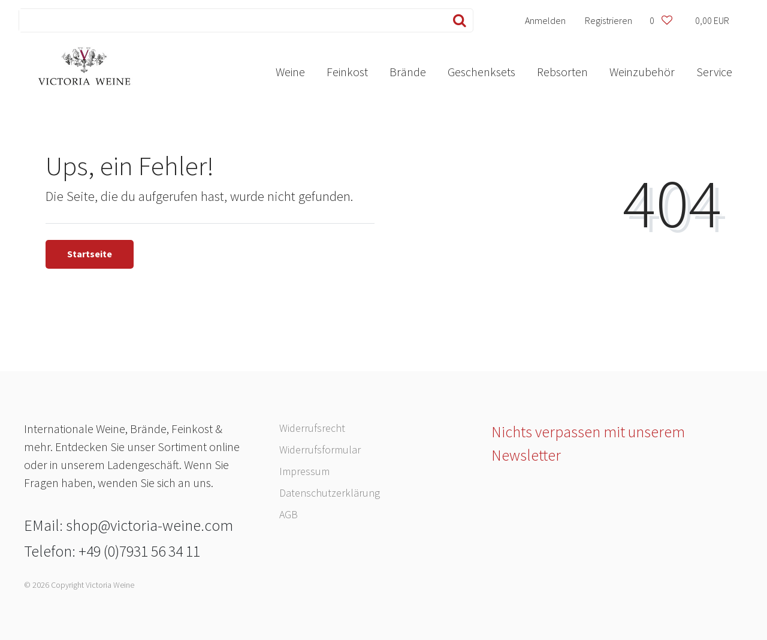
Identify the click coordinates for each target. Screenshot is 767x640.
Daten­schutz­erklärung (329, 493)
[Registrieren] (608, 20)
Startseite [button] (89, 254)
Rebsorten (562, 71)
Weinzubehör (642, 71)
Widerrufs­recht (312, 428)
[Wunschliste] (661, 20)
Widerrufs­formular (320, 449)
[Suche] (457, 20)
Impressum (304, 471)
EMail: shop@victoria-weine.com (128, 525)
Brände (407, 71)
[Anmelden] (546, 20)
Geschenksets (481, 71)
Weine (290, 71)
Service (714, 71)
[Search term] (230, 20)
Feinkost (347, 71)
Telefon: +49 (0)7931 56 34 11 (112, 551)
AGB (288, 514)
